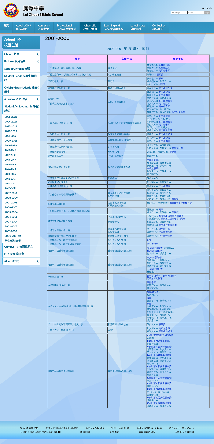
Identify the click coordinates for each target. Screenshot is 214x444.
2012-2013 (10, 178)
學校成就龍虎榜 (13, 240)
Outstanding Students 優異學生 (20, 90)
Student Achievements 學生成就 (21, 109)
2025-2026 (11, 116)
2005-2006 (11, 212)
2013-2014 (10, 174)
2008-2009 (11, 197)
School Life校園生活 (89, 28)
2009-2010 (11, 193)
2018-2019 (10, 150)
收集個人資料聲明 (184, 432)
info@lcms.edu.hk (153, 427)
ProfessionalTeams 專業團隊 (66, 28)
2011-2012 (10, 183)
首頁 (6, 25)
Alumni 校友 (11, 261)
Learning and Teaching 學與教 (113, 28)
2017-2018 (10, 154)
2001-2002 (11, 231)
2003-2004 (11, 221)
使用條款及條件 (147, 432)
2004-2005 (11, 216)
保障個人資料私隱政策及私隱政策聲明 (40, 432)
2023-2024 (11, 126)
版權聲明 (85, 432)
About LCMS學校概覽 (23, 28)
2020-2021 (11, 140)
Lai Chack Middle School (43, 14)
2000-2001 (11, 235)
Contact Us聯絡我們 (159, 27)
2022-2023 (11, 131)
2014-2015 (10, 169)
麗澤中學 (33, 8)
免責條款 (114, 432)
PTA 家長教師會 (14, 254)
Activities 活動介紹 (15, 99)
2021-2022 (10, 135)
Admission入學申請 (44, 28)
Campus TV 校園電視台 (18, 246)
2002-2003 (11, 226)
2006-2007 (11, 207)
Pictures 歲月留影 (15, 61)
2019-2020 (11, 145)
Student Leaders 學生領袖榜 (20, 78)
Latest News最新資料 (137, 28)
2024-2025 (11, 121)
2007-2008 (11, 202)
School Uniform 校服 (17, 68)
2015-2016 (10, 164)
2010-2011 (10, 188)
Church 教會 (11, 54)
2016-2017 (10, 159)
